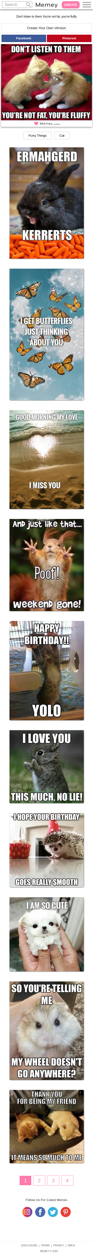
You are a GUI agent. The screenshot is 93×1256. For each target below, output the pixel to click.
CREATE (70, 5)
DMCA (71, 1245)
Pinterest (69, 38)
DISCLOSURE (29, 1245)
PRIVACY (58, 1245)
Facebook (23, 38)
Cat (62, 135)
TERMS (45, 1245)
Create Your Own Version (46, 28)
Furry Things (38, 135)
